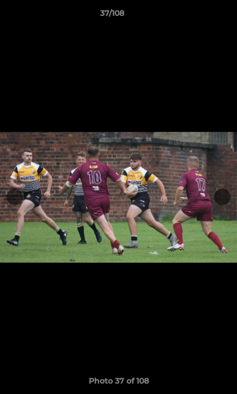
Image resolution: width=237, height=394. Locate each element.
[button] (197, 16)
